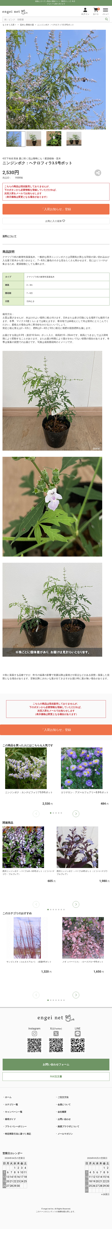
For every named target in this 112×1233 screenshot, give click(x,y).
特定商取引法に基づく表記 (18, 1134)
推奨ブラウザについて (68, 1126)
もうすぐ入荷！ (9, 25)
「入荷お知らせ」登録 (56, 209)
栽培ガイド (10, 1119)
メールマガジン (65, 1134)
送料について (9, 236)
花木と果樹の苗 (27, 25)
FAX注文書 (56, 1076)
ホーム (8, 1097)
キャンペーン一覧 (13, 1112)
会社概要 (62, 1112)
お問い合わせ (64, 1119)
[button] (76, 813)
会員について (64, 1104)
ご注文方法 (63, 1097)
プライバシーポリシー (16, 1126)
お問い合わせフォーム (56, 1064)
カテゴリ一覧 (11, 1104)
